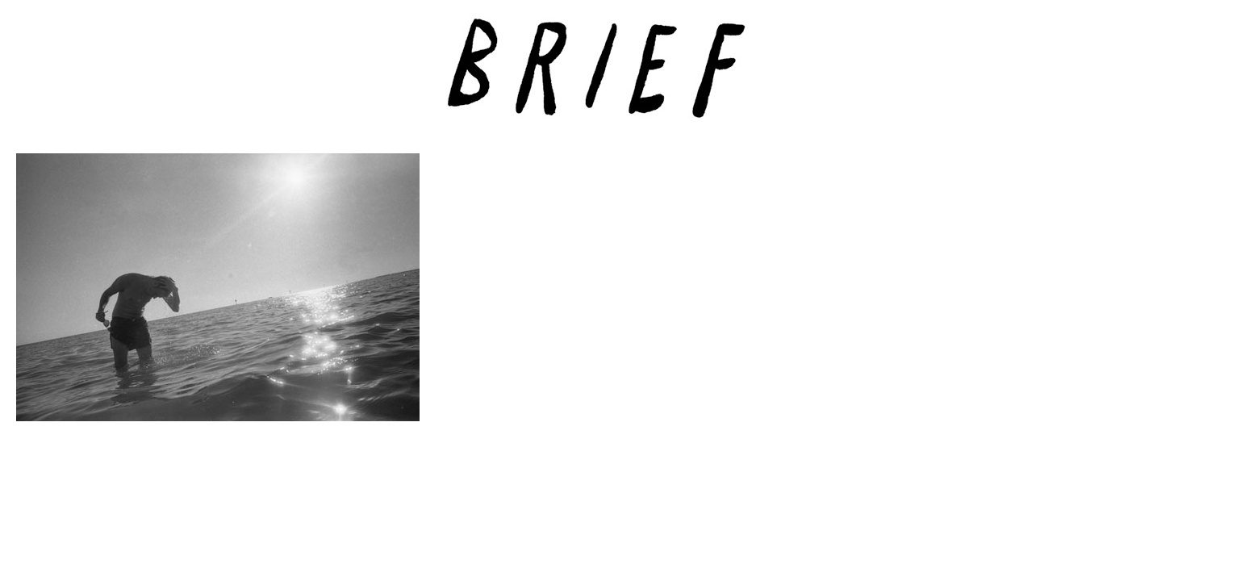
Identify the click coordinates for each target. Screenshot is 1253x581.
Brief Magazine (627, 76)
